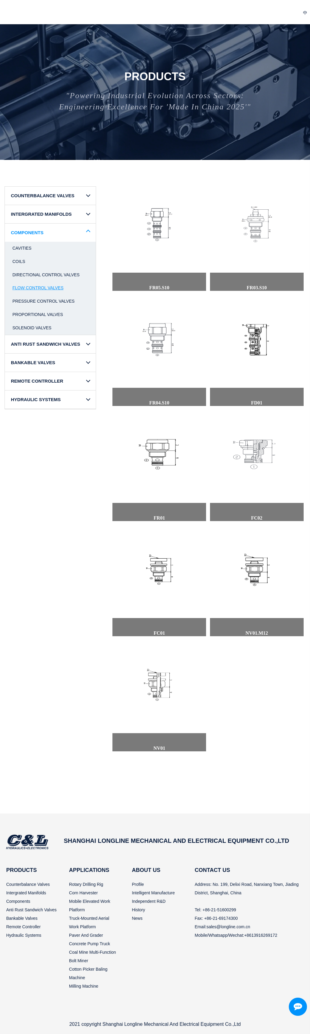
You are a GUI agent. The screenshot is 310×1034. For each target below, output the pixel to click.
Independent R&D (148, 901)
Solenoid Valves (32, 327)
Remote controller (23, 926)
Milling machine (83, 986)
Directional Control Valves (46, 274)
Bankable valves (21, 918)
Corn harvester (83, 892)
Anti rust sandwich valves (31, 909)
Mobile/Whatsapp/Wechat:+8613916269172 (236, 935)
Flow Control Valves (38, 287)
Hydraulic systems (23, 935)
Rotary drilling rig (86, 884)
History (138, 909)
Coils (18, 261)
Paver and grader (86, 935)
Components (18, 901)
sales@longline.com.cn (228, 926)
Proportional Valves (37, 314)
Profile (138, 884)
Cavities (22, 248)
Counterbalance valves (28, 884)
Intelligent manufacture (153, 892)
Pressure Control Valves (43, 301)
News (137, 918)
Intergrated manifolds (26, 892)
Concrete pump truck (89, 943)
